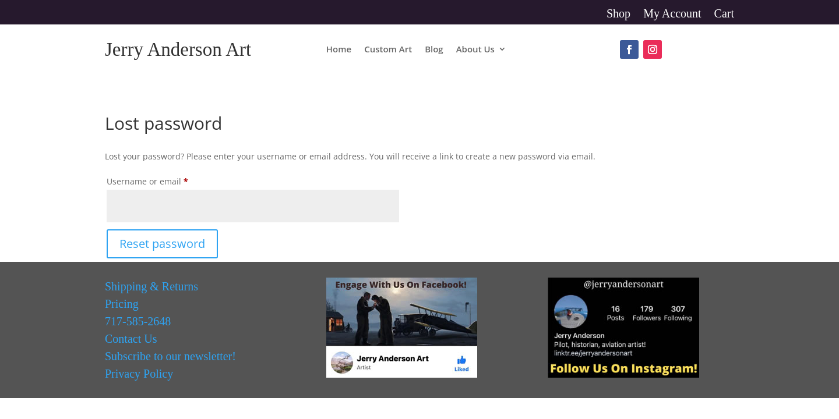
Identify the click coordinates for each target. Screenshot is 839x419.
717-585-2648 (138, 321)
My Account (672, 14)
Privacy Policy (139, 373)
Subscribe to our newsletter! (170, 356)
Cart (724, 14)
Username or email (165, 180)
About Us (475, 50)
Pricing (122, 303)
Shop (618, 14)
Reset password (162, 243)
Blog (434, 50)
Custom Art (388, 50)
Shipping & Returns (151, 286)
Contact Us (131, 338)
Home (338, 50)
